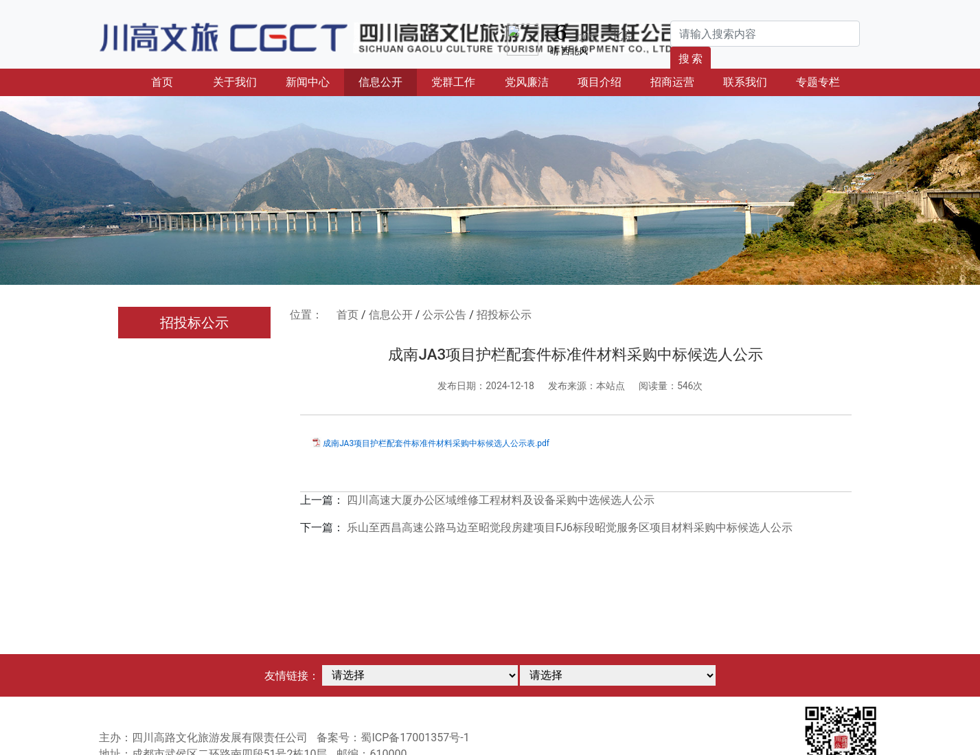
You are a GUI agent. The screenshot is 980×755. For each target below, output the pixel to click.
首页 (174, 81)
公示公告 (444, 314)
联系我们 (745, 82)
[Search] (765, 34)
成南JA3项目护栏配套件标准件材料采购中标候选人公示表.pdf (436, 443)
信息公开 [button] (380, 82)
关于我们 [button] (235, 82)
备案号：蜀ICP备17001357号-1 (393, 737)
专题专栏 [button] (818, 82)
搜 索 (691, 58)
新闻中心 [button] (308, 82)
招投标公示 (194, 322)
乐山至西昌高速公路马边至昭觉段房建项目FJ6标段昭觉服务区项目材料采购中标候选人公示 (570, 527)
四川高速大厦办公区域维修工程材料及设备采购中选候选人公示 (500, 500)
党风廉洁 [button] (527, 82)
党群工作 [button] (453, 82)
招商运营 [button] (672, 82)
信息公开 (391, 314)
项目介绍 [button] (600, 82)
